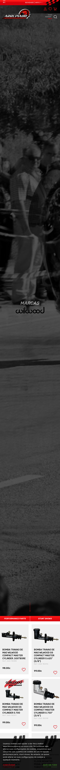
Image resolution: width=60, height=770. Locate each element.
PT (4, 2)
